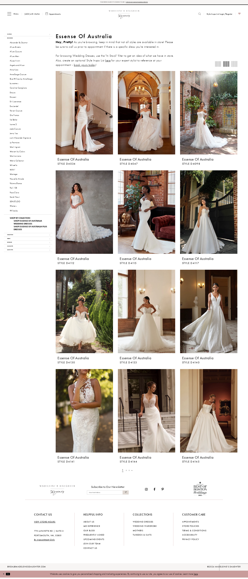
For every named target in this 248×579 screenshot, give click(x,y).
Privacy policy (190, 540)
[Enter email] (108, 493)
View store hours (44, 522)
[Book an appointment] (53, 15)
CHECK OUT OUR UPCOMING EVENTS (145, 2)
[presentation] (84, 114)
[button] (13, 15)
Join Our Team (92, 544)
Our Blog (89, 531)
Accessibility (189, 536)
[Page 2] (125, 471)
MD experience (91, 527)
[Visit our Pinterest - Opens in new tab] (162, 490)
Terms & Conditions (194, 531)
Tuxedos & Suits (142, 536)
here (196, 575)
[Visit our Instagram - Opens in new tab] (146, 490)
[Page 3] (130, 471)
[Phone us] (32, 15)
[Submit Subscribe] (125, 493)
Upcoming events (93, 540)
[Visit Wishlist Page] (239, 15)
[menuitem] (13, 15)
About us (88, 522)
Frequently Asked (93, 536)
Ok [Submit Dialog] (12, 575)
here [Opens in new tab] (108, 62)
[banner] (124, 15)
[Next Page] (134, 471)
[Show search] (200, 15)
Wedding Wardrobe (144, 527)
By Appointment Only (44, 540)
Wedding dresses (143, 522)
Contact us (90, 549)
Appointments (190, 522)
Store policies (190, 527)
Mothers (138, 531)
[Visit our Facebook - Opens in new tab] (155, 490)
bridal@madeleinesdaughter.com (26, 568)
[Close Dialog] (5, 575)
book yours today (84, 66)
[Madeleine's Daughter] (57, 490)
